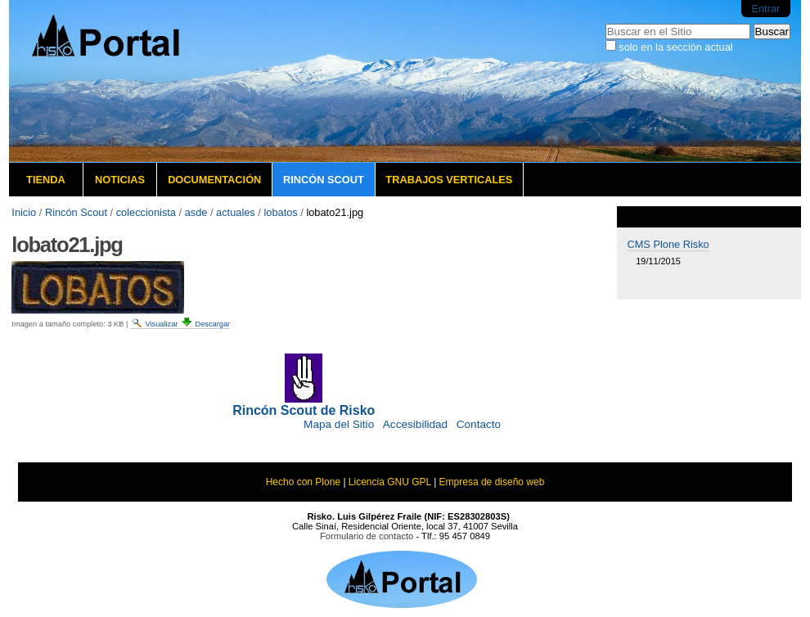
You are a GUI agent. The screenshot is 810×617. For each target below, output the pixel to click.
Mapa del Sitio (339, 424)
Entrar (765, 8)
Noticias (120, 179)
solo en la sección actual (675, 47)
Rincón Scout (323, 179)
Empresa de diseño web (492, 482)
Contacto (479, 424)
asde (196, 212)
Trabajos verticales (448, 179)
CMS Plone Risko (668, 244)
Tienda (45, 179)
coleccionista (146, 212)
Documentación (214, 179)
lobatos (280, 212)
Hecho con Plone (303, 482)
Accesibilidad (415, 424)
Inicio (23, 212)
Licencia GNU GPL (390, 482)
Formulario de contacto (366, 536)
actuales (235, 212)
